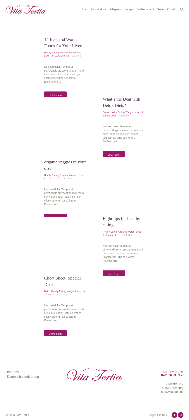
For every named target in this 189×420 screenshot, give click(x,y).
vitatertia (76, 56)
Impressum (15, 372)
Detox (106, 112)
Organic (64, 175)
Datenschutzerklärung (23, 376)
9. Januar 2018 (61, 56)
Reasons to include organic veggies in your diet (65, 161)
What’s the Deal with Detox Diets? (121, 102)
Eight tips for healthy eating (121, 221)
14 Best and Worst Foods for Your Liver (63, 42)
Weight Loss (132, 112)
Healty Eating (51, 52)
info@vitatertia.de (171, 391)
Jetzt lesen (55, 95)
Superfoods (66, 52)
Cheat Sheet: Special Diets (62, 280)
